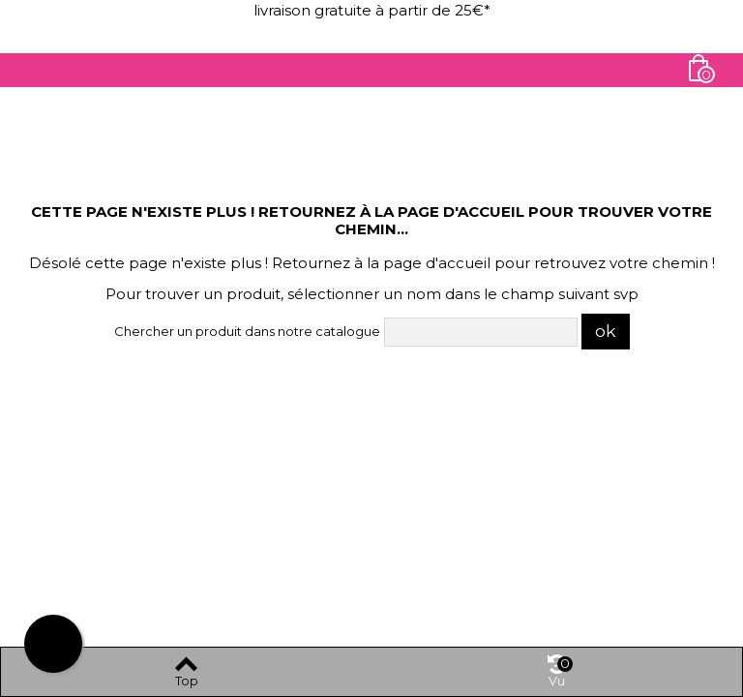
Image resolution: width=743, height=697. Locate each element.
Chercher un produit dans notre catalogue (247, 331)
